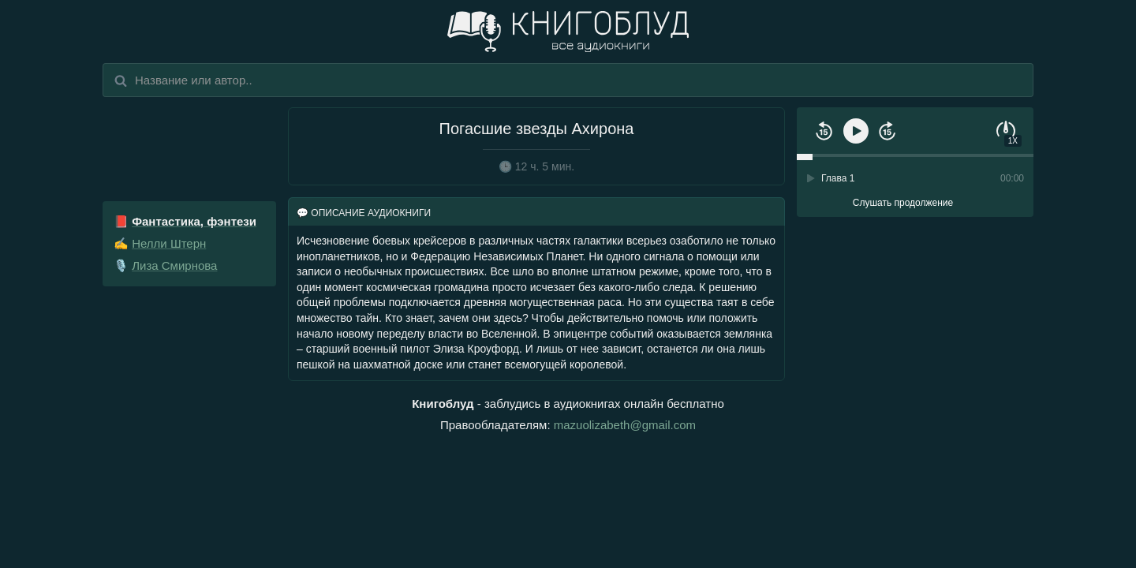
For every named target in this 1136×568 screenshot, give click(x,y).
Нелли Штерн (169, 243)
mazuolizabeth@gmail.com (625, 425)
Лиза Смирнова (174, 265)
